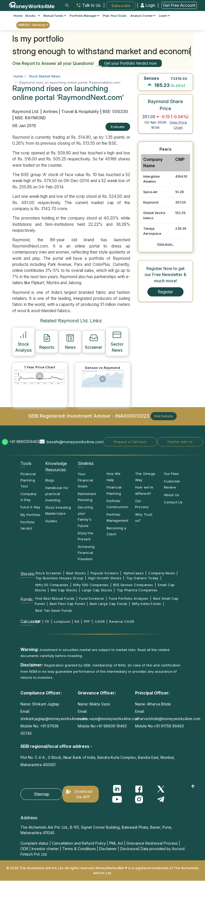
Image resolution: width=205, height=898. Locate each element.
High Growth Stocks (104, 578)
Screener (93, 341)
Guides (51, 521)
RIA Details (163, 416)
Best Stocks (76, 573)
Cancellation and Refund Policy (79, 843)
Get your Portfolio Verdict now (130, 63)
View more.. (165, 244)
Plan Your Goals (115, 16)
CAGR (100, 621)
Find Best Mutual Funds (55, 598)
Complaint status (34, 843)
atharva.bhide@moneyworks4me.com (167, 718)
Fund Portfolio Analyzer (128, 598)
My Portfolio (30, 515)
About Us (171, 495)
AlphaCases (133, 573)
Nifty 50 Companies (52, 585)
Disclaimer (108, 848)
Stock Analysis (23, 341)
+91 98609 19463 (111, 726)
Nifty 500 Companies (90, 585)
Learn (164, 16)
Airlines (50, 111)
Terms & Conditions (79, 848)
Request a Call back (130, 442)
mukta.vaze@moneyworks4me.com (108, 718)
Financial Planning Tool (28, 480)
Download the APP (83, 794)
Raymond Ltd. (26, 111)
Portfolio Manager (84, 16)
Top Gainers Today (142, 578)
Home (18, 16)
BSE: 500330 (115, 111)
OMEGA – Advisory (33, 25)
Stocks (32, 16)
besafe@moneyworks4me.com (75, 442)
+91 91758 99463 (169, 726)
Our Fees (171, 474)
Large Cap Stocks (97, 590)
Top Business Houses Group (59, 578)
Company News (161, 573)
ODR (24, 848)
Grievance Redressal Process (152, 843)
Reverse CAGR (121, 621)
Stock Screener (48, 573)
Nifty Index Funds (146, 604)
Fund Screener (91, 598)
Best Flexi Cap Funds (67, 604)
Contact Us (173, 502)
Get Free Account (179, 5)
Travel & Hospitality (80, 111)
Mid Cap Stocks (64, 590)
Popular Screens (105, 573)
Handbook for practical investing (57, 494)
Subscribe (120, 5)
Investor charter (45, 848)
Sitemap (41, 794)
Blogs (49, 480)
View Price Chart (178, 125)
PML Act (116, 843)
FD (47, 621)
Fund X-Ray (30, 507)
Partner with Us (180, 442)
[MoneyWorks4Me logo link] (32, 5)
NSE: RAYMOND (30, 117)
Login (148, 5)
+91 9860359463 (24, 441)
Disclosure (129, 848)
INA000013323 (132, 416)
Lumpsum (62, 621)
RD (77, 621)
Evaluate (118, 127)
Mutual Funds (54, 16)
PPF (87, 621)
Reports (46, 341)
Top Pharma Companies (137, 590)
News (70, 341)
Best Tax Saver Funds (53, 610)
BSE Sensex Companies (133, 585)
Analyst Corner (142, 16)
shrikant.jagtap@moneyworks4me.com (53, 718)
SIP (38, 621)
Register (165, 291)
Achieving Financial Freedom (86, 553)
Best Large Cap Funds (108, 604)
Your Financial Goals (85, 480)
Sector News (117, 341)
